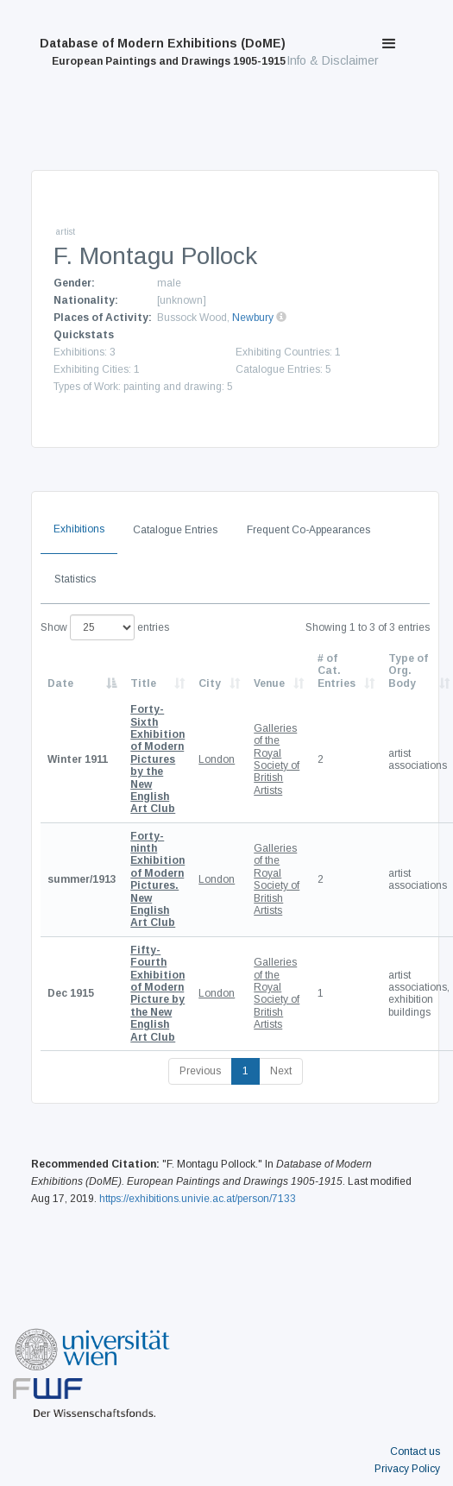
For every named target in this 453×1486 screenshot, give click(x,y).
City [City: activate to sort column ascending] (209, 683)
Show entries (105, 627)
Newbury (253, 318)
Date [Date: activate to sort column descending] (60, 683)
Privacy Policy (407, 1469)
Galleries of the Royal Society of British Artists (276, 759)
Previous (200, 1071)
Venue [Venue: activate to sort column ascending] (269, 683)
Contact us (415, 1451)
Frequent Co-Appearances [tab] (308, 530)
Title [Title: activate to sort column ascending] (143, 683)
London (216, 759)
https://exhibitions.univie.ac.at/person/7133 (197, 1199)
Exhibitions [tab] (78, 529)
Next (281, 1071)
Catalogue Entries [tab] (175, 530)
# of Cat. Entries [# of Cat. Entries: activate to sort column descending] (336, 670)
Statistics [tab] (75, 579)
